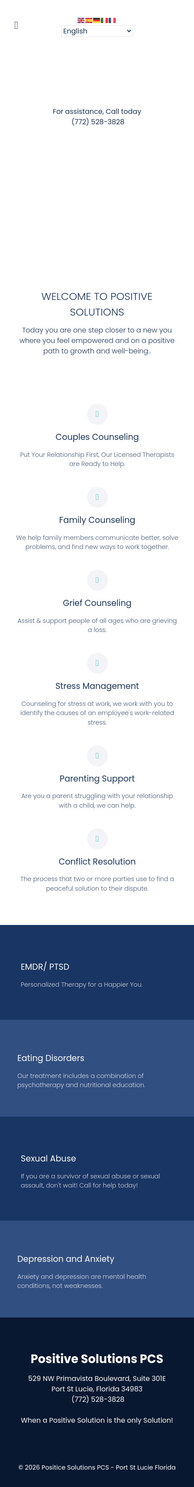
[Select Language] (97, 31)
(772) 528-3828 (97, 122)
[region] (97, 198)
